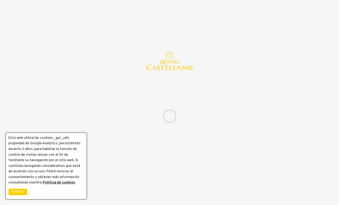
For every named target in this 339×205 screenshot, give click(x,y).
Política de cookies (59, 182)
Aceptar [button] (17, 191)
